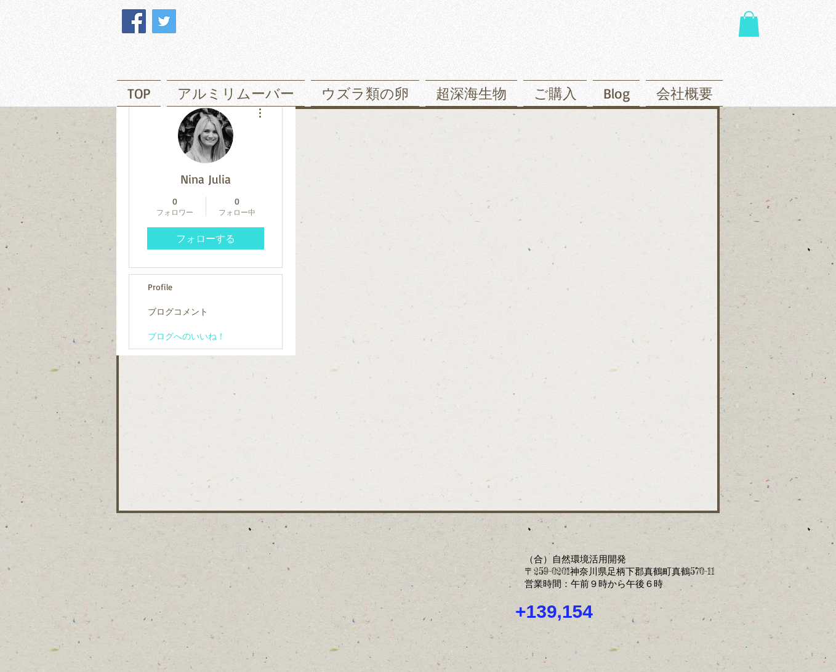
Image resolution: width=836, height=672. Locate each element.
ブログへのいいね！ (186, 336)
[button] (749, 24)
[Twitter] (164, 21)
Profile (160, 286)
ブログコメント (178, 311)
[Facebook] (134, 21)
